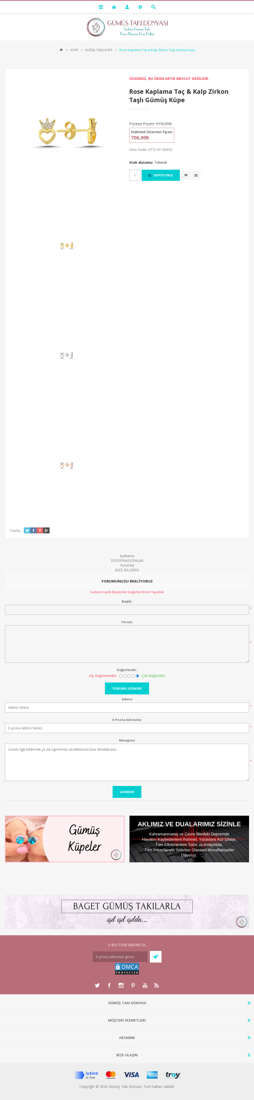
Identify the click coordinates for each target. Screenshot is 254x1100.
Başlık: (127, 601)
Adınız (127, 699)
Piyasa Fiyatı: (142, 124)
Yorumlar (127, 565)
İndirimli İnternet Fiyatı (151, 131)
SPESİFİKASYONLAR (127, 560)
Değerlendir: (127, 670)
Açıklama (127, 555)
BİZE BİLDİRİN (127, 570)
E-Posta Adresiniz (127, 719)
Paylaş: (15, 530)
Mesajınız (127, 740)
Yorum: (127, 622)
